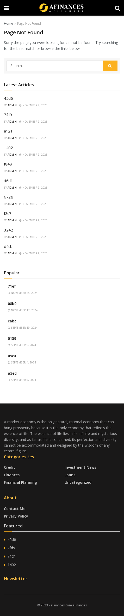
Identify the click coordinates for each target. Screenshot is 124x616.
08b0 (12, 303)
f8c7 (7, 213)
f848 (8, 164)
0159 (12, 338)
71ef (12, 286)
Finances (12, 474)
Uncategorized (78, 482)
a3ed (12, 373)
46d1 (8, 180)
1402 (8, 147)
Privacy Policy (16, 516)
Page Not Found (29, 23)
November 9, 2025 (33, 105)
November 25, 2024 (23, 293)
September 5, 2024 (22, 345)
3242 (8, 230)
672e (8, 197)
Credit (9, 467)
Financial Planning (20, 482)
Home (8, 23)
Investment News (80, 467)
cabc (12, 321)
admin (12, 105)
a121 (8, 131)
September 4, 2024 (22, 362)
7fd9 (8, 114)
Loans (70, 474)
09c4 (12, 355)
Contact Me (14, 508)
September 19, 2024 (23, 327)
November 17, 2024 (23, 310)
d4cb (8, 246)
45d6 (8, 98)
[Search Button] (110, 66)
